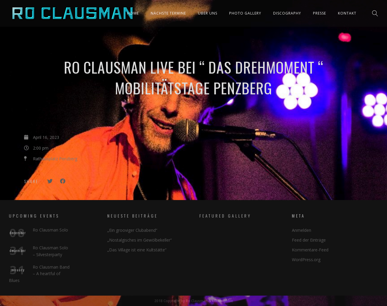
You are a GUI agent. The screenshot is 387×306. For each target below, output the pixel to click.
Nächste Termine (168, 13)
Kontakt (347, 13)
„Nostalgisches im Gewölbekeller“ (139, 240)
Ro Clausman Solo (50, 230)
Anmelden (301, 230)
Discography (287, 13)
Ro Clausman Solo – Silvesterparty (50, 251)
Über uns (207, 13)
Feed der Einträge (309, 240)
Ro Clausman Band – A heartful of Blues (39, 273)
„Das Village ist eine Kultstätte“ (136, 250)
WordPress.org (306, 259)
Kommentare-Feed (310, 250)
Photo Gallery (245, 13)
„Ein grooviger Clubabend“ (132, 230)
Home (133, 13)
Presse (319, 13)
